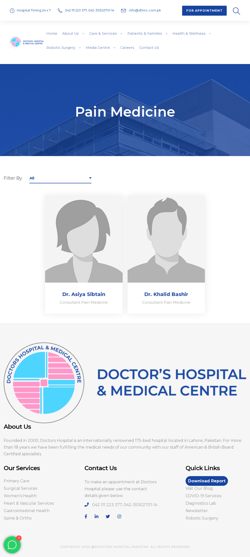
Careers (127, 47)
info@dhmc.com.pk (144, 10)
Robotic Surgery (60, 47)
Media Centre (98, 47)
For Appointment (204, 10)
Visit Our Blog (199, 488)
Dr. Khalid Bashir (166, 294)
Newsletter (197, 510)
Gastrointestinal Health (27, 510)
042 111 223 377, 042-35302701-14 (90, 10)
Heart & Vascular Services (29, 503)
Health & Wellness (189, 33)
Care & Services (103, 33)
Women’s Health (20, 495)
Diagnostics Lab (201, 503)
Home (51, 33)
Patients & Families (144, 33)
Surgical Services (20, 488)
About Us (70, 33)
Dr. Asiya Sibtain (83, 294)
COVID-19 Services (203, 495)
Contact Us (149, 47)
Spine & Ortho (18, 518)
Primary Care (16, 481)
